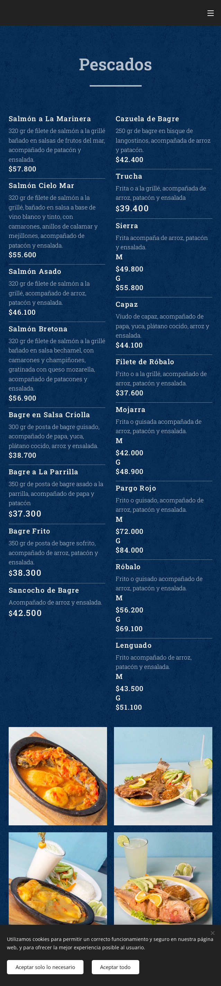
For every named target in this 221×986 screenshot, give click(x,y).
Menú (210, 13)
